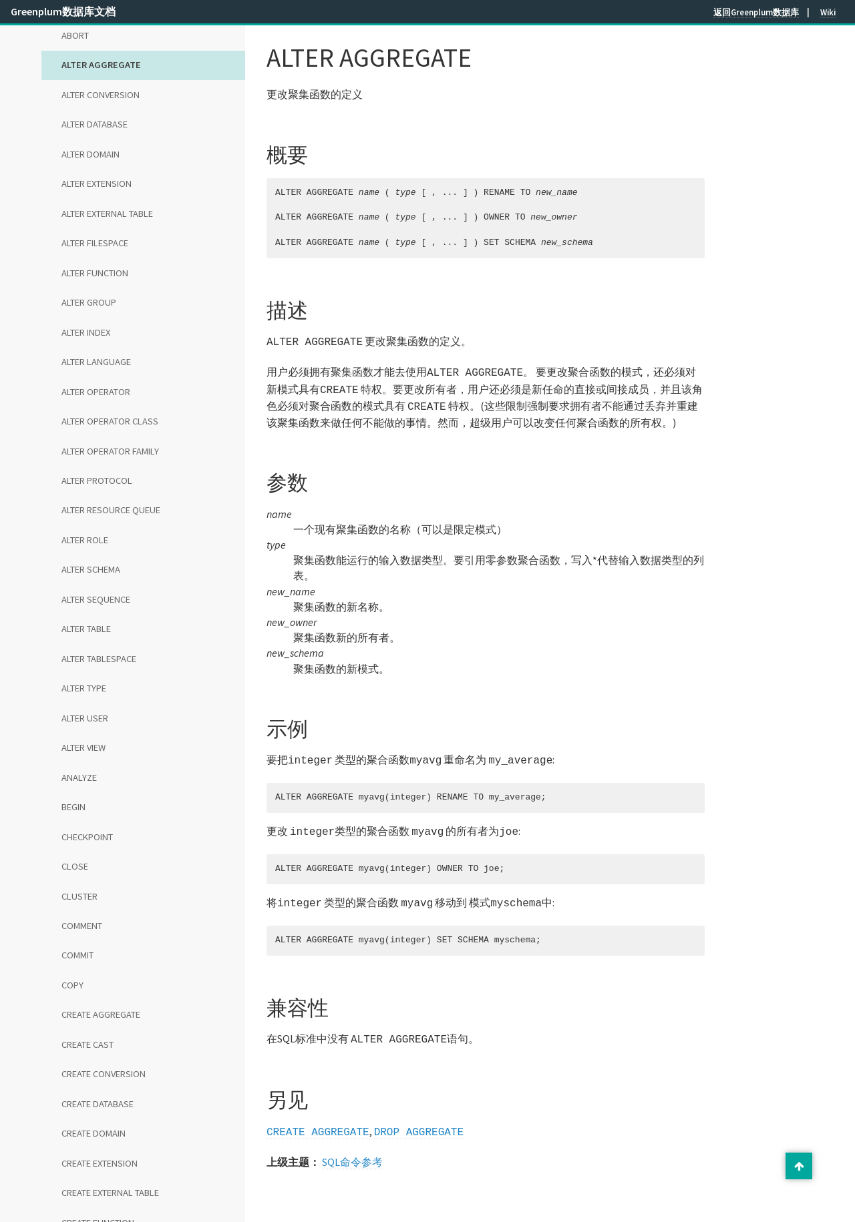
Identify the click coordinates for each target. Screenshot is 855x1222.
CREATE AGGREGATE (100, 1014)
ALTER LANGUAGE (96, 362)
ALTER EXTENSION (96, 184)
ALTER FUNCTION (94, 273)
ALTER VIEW (83, 747)
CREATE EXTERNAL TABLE (110, 1193)
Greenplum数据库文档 (63, 11)
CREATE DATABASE (97, 1104)
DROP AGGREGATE (419, 1120)
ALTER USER (84, 718)
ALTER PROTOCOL (96, 481)
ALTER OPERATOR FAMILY (110, 451)
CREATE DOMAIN (93, 1133)
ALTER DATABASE (94, 124)
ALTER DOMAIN (90, 154)
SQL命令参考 (352, 1150)
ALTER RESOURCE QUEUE (110, 510)
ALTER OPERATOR (95, 392)
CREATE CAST (87, 1044)
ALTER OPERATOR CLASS (109, 421)
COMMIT (77, 955)
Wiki (828, 12)
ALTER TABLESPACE (98, 659)
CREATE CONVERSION (103, 1074)
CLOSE (74, 866)
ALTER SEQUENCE (95, 599)
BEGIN (73, 807)
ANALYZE (79, 778)
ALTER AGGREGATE (101, 65)
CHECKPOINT (87, 837)
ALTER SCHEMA (90, 569)
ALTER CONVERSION (100, 95)
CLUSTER (79, 896)
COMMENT (81, 926)
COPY (72, 985)
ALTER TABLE (86, 629)
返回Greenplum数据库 (756, 12)
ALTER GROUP (88, 302)
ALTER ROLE (84, 540)
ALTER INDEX (85, 332)
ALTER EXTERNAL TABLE (107, 214)
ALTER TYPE (83, 688)
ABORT (75, 35)
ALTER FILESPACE (94, 243)
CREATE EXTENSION (99, 1163)
